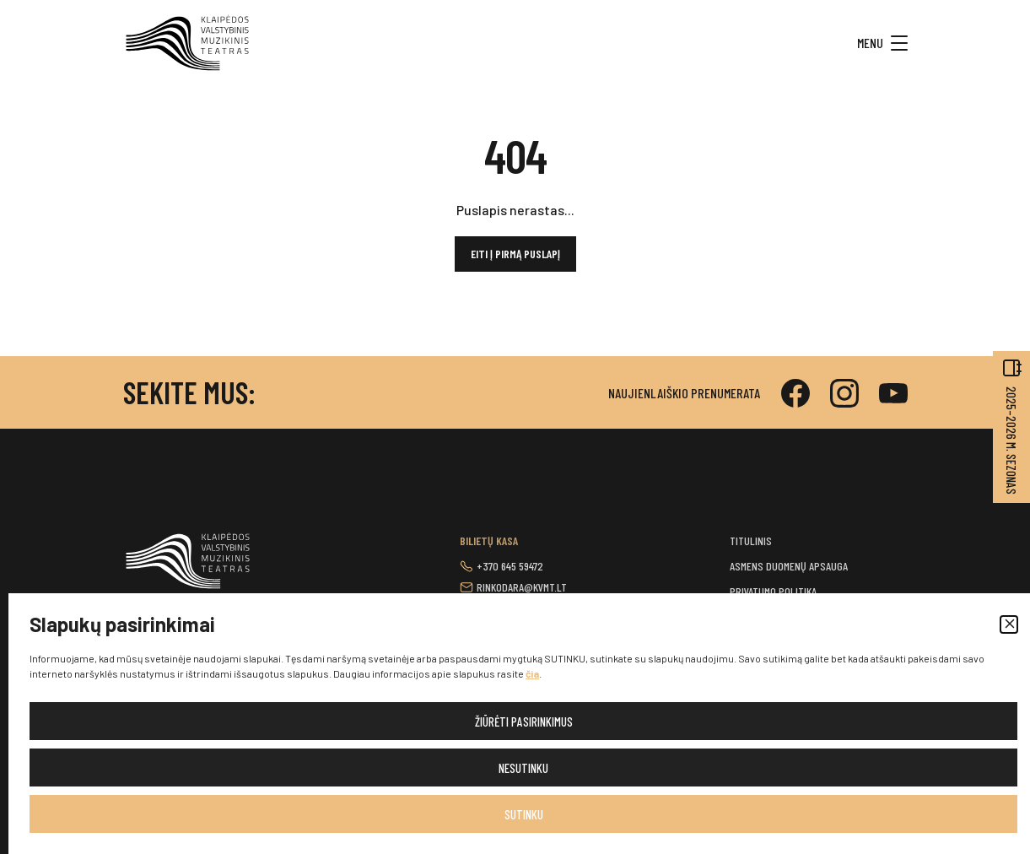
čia (532, 673)
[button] (1008, 624)
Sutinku (523, 814)
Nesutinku (523, 768)
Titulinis (751, 540)
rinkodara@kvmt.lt (522, 587)
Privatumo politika (773, 591)
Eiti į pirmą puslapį (515, 253)
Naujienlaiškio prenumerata (684, 393)
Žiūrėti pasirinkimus (524, 721)
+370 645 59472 (510, 566)
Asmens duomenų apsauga (789, 566)
